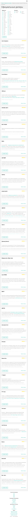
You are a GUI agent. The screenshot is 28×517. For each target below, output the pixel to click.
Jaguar (5, 24)
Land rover (10, 24)
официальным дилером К (13, 195)
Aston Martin (9, 215)
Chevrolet (5, 12)
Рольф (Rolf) (14, 499)
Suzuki (5, 25)
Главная (2, 3)
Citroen (5, 26)
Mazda (5, 16)
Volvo (4, 30)
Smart (4, 23)
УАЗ (9, 25)
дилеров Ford (9, 213)
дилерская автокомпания (19, 61)
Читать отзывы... (23, 53)
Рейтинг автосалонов (14, 512)
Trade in (17, 12)
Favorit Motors (14, 500)
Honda (5, 31)
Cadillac (10, 30)
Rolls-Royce (10, 33)
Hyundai (5, 15)
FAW (4, 34)
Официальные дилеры (8, 3)
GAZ (9, 34)
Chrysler (5, 14)
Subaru (10, 29)
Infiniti (4, 33)
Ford (9, 12)
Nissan (10, 15)
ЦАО (14, 493)
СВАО (14, 494)
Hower (10, 28)
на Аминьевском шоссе (11, 233)
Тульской (15, 313)
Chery (4, 29)
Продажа (17, 11)
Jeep (10, 13)
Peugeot (5, 13)
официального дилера (6, 46)
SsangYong (5, 27)
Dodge (10, 27)
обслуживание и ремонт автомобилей (16, 312)
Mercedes (10, 16)
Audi (10, 11)
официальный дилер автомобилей (11, 445)
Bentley (10, 32)
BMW (4, 11)
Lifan (10, 26)
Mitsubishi (10, 14)
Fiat (9, 31)
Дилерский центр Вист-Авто (18, 480)
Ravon (4, 28)
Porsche (10, 23)
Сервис (23, 11)
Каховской (22, 313)
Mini (4, 32)
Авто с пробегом (23, 13)
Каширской (19, 313)
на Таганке (17, 233)
